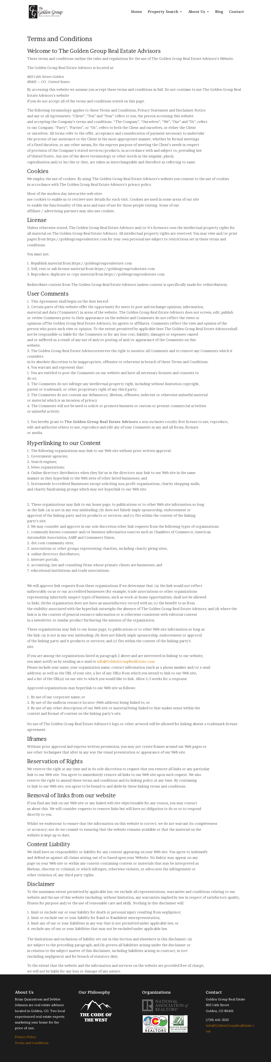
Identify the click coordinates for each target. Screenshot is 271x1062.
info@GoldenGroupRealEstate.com (126, 661)
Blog (219, 12)
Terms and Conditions (31, 1043)
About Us (196, 12)
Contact (236, 12)
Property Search (163, 12)
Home (136, 12)
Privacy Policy (25, 1037)
